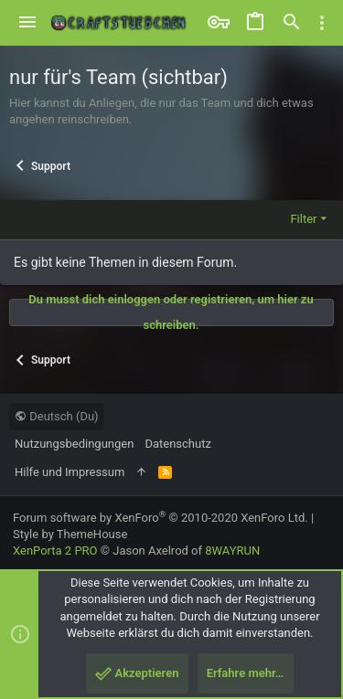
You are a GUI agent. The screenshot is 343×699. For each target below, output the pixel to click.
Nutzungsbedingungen (74, 443)
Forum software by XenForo (160, 517)
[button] (27, 22)
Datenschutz (177, 443)
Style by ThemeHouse (70, 534)
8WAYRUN (232, 550)
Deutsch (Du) (57, 416)
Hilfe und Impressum (69, 472)
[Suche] (291, 23)
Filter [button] (303, 219)
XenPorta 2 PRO (55, 550)
